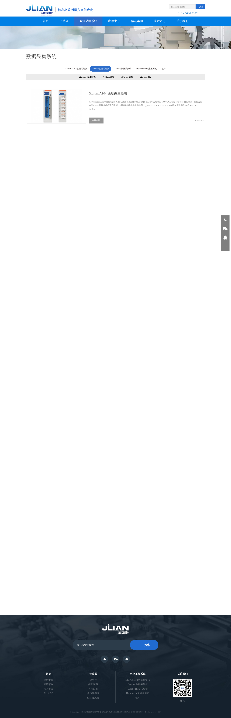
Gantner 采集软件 (87, 78)
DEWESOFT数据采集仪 (76, 68)
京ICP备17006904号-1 (139, 712)
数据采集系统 (88, 21)
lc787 (159, 712)
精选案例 (137, 21)
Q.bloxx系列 (108, 78)
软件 (163, 68)
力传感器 (93, 689)
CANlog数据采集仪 (122, 68)
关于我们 (182, 21)
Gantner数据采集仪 (100, 68)
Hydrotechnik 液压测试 (146, 68)
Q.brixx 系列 (127, 78)
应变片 (93, 680)
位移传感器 (93, 697)
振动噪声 (93, 684)
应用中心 (114, 21)
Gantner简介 (146, 78)
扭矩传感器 (93, 693)
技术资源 (160, 21)
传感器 (64, 21)
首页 (46, 21)
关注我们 (183, 673)
